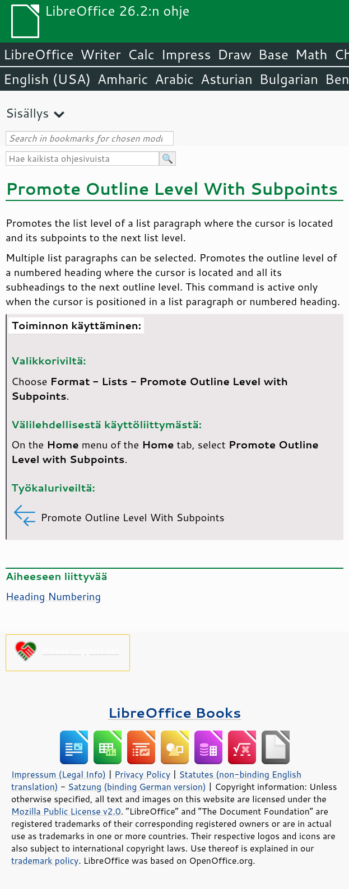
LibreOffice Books (174, 712)
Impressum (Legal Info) (58, 774)
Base (273, 54)
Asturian (227, 78)
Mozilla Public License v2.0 (66, 811)
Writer (100, 54)
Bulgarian (288, 78)
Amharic (122, 78)
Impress (186, 54)
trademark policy (44, 860)
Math (311, 54)
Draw (234, 54)
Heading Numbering (53, 596)
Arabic (174, 78)
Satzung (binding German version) (137, 786)
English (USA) (47, 78)
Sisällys (27, 112)
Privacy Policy (142, 774)
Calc (141, 54)
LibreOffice (38, 54)
